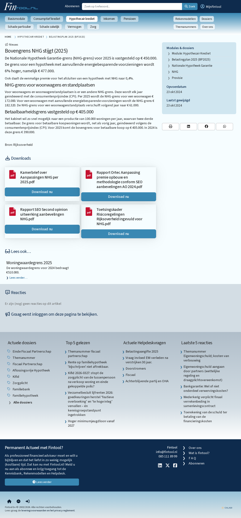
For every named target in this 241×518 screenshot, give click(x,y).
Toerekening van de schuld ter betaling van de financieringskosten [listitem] (205, 417)
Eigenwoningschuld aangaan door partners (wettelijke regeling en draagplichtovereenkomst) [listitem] (203, 373)
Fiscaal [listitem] (130, 374)
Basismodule (16, 18)
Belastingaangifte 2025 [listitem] (142, 351)
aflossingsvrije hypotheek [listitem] (28, 370)
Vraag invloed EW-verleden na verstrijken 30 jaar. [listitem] (147, 360)
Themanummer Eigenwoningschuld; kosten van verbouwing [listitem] (206, 356)
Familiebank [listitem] (18, 389)
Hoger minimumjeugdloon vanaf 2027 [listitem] (91, 423)
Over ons (207, 27)
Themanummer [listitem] (21, 357)
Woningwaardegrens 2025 (29, 263)
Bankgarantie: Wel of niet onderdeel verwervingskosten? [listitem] (205, 388)
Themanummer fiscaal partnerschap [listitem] (84, 353)
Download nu (42, 192)
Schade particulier (19, 26)
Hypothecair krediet (82, 18)
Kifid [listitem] (13, 376)
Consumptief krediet (46, 18)
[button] (210, 6)
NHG (175, 71)
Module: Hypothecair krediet (191, 53)
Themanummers (185, 27)
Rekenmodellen (185, 19)
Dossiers (207, 19)
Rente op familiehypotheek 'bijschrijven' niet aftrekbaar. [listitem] (88, 364)
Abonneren (72, 6)
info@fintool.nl (166, 451)
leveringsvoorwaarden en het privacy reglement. (48, 510)
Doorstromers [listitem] (136, 368)
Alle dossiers (22, 402)
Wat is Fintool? (199, 453)
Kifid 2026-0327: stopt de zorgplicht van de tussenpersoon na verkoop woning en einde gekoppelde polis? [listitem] (91, 380)
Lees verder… (18, 277)
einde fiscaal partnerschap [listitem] (29, 351)
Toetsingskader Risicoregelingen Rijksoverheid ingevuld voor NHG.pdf (119, 217)
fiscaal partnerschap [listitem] (24, 364)
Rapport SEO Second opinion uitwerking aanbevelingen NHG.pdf (44, 214)
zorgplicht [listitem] (17, 383)
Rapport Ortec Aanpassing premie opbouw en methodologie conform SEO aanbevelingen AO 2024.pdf (119, 180)
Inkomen (109, 18)
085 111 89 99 (168, 456)
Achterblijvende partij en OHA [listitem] (147, 381)
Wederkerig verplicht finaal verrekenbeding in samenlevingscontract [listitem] (202, 401)
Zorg (93, 26)
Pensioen (130, 18)
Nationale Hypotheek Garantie (192, 65)
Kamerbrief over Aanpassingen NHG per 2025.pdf (39, 177)
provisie (177, 78)
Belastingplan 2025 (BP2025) (191, 59)
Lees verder (42, 482)
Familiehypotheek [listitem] (22, 395)
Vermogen (74, 26)
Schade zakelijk (49, 26)
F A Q (192, 458)
